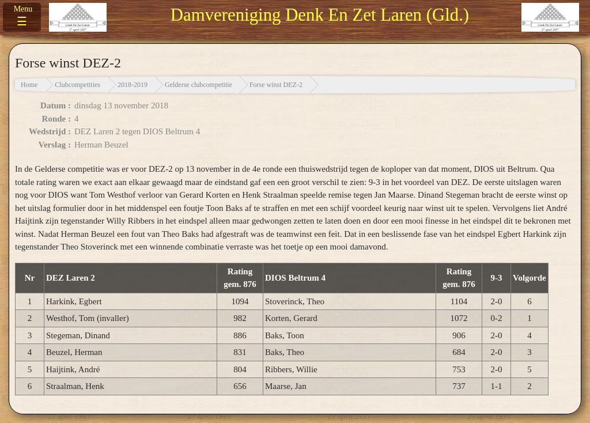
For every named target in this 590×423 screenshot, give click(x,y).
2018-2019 (133, 85)
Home (29, 85)
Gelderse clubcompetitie (198, 85)
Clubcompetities (77, 85)
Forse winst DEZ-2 (275, 85)
